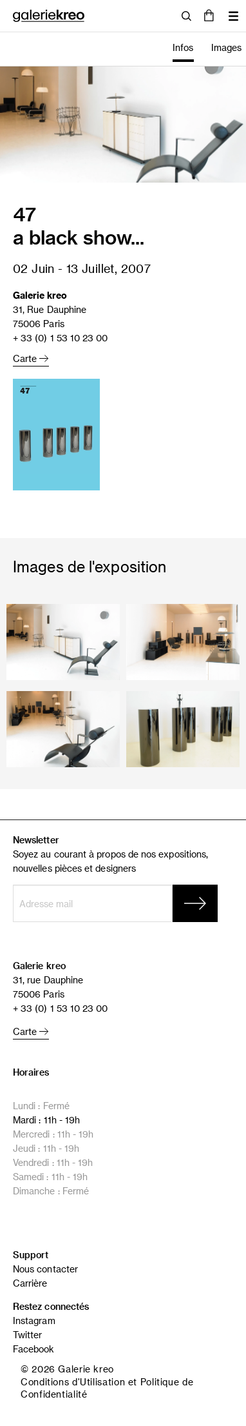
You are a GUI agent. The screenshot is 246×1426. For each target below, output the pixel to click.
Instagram (34, 1320)
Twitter (28, 1334)
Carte (31, 358)
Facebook (34, 1348)
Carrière (30, 1283)
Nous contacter (45, 1268)
